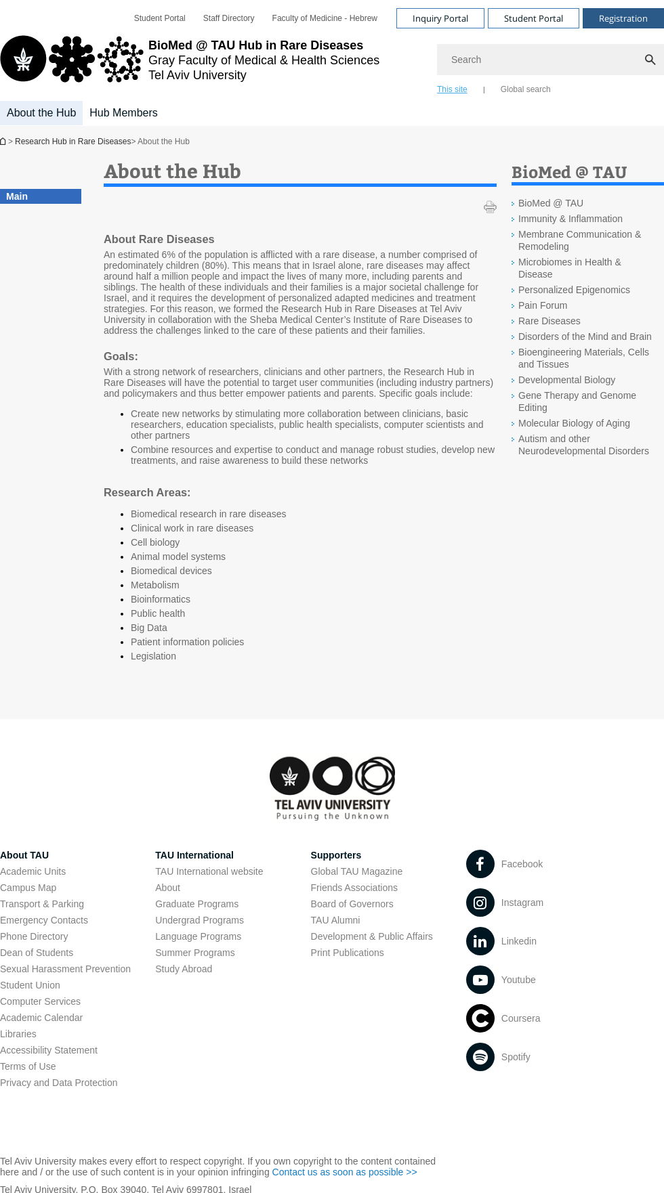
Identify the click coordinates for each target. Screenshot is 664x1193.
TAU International (194, 855)
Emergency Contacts (44, 920)
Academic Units (33, 871)
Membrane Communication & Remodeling (579, 240)
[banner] (332, 63)
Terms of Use (28, 1066)
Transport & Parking (42, 903)
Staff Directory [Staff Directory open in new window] (229, 18)
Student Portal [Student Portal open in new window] (160, 18)
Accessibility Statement (49, 1050)
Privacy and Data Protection (59, 1082)
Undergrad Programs (199, 920)
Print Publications (347, 952)
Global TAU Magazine (357, 871)
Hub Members (123, 112)
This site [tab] (452, 89)
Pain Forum (542, 305)
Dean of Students (36, 952)
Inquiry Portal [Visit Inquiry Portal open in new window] (440, 18)
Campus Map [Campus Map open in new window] (28, 887)
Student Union (30, 985)
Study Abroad (183, 968)
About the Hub (41, 112)
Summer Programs (194, 952)
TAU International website (209, 871)
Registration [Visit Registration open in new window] (623, 18)
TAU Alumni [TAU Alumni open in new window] (335, 920)
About (167, 887)
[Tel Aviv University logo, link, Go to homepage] (189, 64)
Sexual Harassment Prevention (65, 968)
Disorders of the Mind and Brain (585, 336)
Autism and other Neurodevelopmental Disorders (583, 444)
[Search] (550, 59)
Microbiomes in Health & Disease (569, 268)
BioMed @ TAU (550, 203)
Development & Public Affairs (372, 936)
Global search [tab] (526, 89)
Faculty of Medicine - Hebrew (324, 18)
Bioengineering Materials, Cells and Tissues (583, 358)
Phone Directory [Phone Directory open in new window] (34, 936)
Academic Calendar (41, 1017)
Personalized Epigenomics (574, 289)
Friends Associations (354, 887)
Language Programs (198, 936)
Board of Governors (352, 903)
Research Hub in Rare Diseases (4, 141)
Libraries (18, 1033)
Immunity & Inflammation (570, 218)
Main (17, 196)
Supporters (336, 855)
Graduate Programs (196, 903)
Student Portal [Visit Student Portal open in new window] (533, 18)
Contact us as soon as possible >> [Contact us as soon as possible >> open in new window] (344, 1172)
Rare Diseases (549, 321)
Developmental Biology (566, 379)
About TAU (24, 855)
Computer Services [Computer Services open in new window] (40, 1001)
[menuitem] (159, 18)
